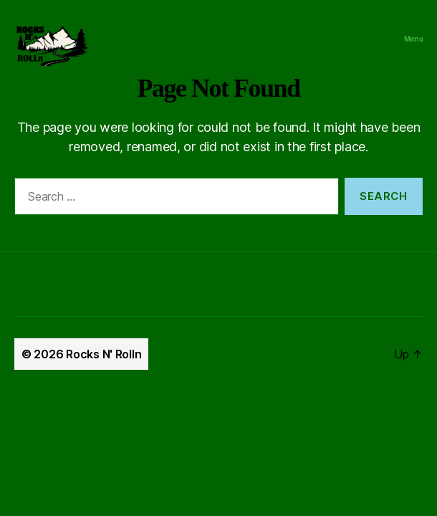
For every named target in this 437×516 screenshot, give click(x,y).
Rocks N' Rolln (103, 354)
